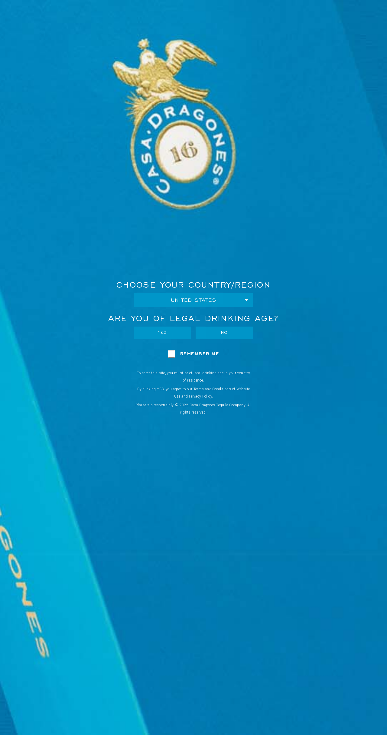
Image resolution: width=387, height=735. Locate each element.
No (224, 332)
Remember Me (200, 353)
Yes (162, 332)
